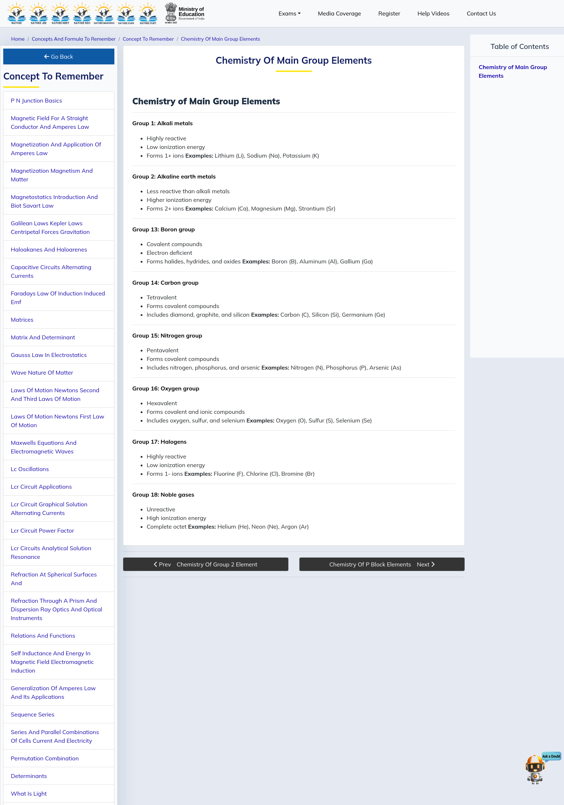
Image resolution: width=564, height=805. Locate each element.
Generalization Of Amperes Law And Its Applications (53, 692)
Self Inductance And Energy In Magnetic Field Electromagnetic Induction (52, 662)
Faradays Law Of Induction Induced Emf (58, 298)
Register (389, 13)
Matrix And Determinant (43, 337)
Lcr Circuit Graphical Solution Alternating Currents (49, 508)
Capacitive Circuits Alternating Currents (51, 271)
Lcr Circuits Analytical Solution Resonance (51, 552)
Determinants (29, 775)
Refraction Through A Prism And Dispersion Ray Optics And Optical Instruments (56, 609)
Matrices (22, 319)
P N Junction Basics (36, 100)
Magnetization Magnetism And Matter (52, 175)
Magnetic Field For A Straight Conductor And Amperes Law (50, 122)
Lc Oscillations (30, 468)
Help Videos (434, 13)
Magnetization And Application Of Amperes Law (56, 149)
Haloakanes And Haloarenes (49, 249)
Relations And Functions (43, 635)
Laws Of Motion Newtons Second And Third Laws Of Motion (55, 394)
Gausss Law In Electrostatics (49, 354)
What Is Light (29, 793)
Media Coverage (339, 13)
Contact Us (481, 13)
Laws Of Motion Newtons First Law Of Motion (57, 421)
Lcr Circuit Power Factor (42, 530)
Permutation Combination (45, 758)
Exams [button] (287, 13)
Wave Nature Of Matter (42, 372)
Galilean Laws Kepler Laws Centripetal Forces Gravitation (50, 227)
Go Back (58, 56)
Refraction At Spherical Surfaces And (54, 579)
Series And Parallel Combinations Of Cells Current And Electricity (55, 736)
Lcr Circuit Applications (41, 486)
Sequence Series (32, 714)
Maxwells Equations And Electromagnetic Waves (44, 447)
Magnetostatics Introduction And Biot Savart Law (54, 201)
